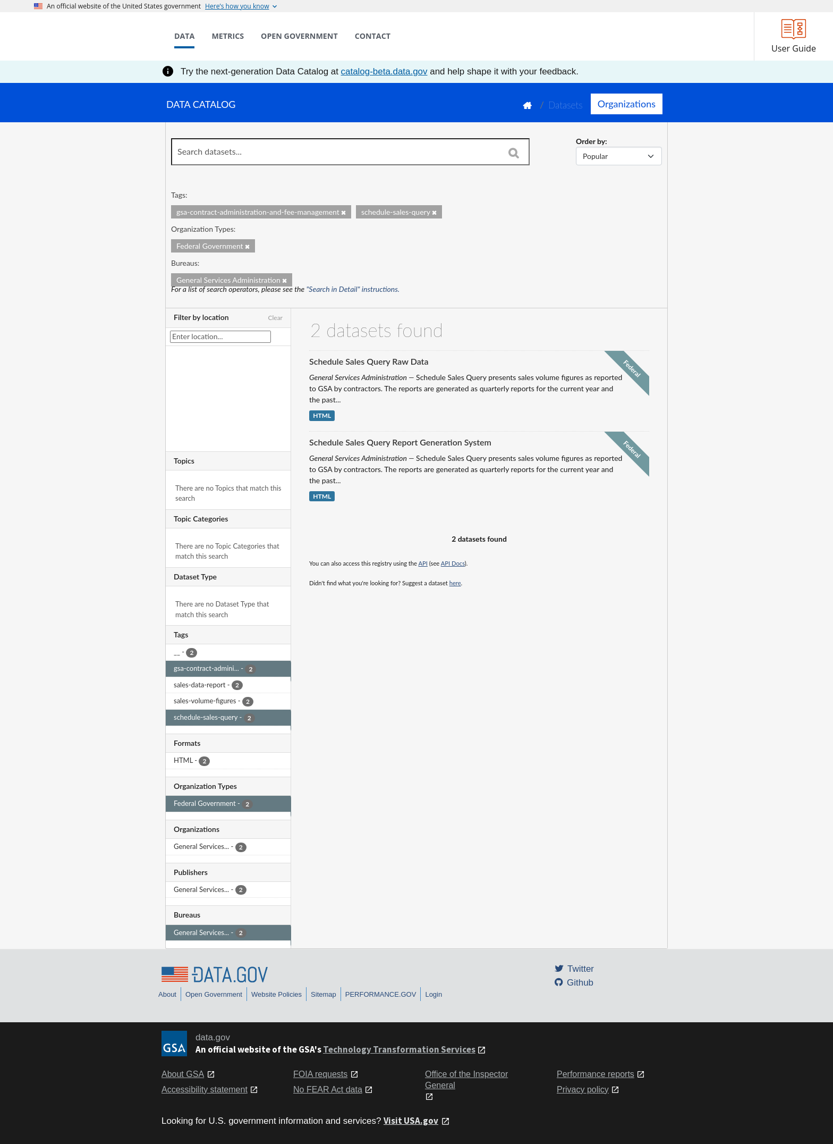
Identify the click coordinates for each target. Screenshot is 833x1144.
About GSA (183, 1074)
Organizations (627, 104)
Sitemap (323, 994)
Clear (275, 318)
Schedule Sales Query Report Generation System (400, 442)
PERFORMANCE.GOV (380, 994)
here (455, 582)
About (167, 994)
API (423, 563)
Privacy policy (583, 1089)
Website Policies (276, 994)
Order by (590, 141)
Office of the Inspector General (466, 1080)
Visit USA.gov (411, 1120)
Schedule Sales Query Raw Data (368, 361)
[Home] (87, 36)
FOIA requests (320, 1074)
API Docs (453, 563)
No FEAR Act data (327, 1089)
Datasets (565, 105)
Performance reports (595, 1074)
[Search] (514, 153)
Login (433, 994)
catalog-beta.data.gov (384, 71)
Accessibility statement (205, 1089)
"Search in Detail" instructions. (353, 288)
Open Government (213, 994)
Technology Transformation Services (399, 1049)
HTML (322, 415)
